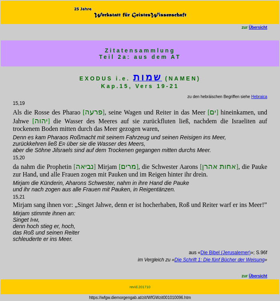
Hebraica (259, 96)
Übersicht (258, 27)
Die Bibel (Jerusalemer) (225, 252)
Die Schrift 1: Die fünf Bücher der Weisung (219, 260)
